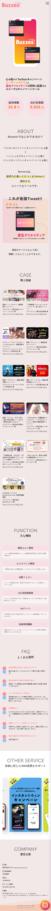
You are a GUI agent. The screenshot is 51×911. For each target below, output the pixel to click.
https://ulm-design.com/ (20, 867)
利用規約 (33, 905)
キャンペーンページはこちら (13, 314)
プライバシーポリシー (27, 905)
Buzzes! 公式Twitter (20, 905)
